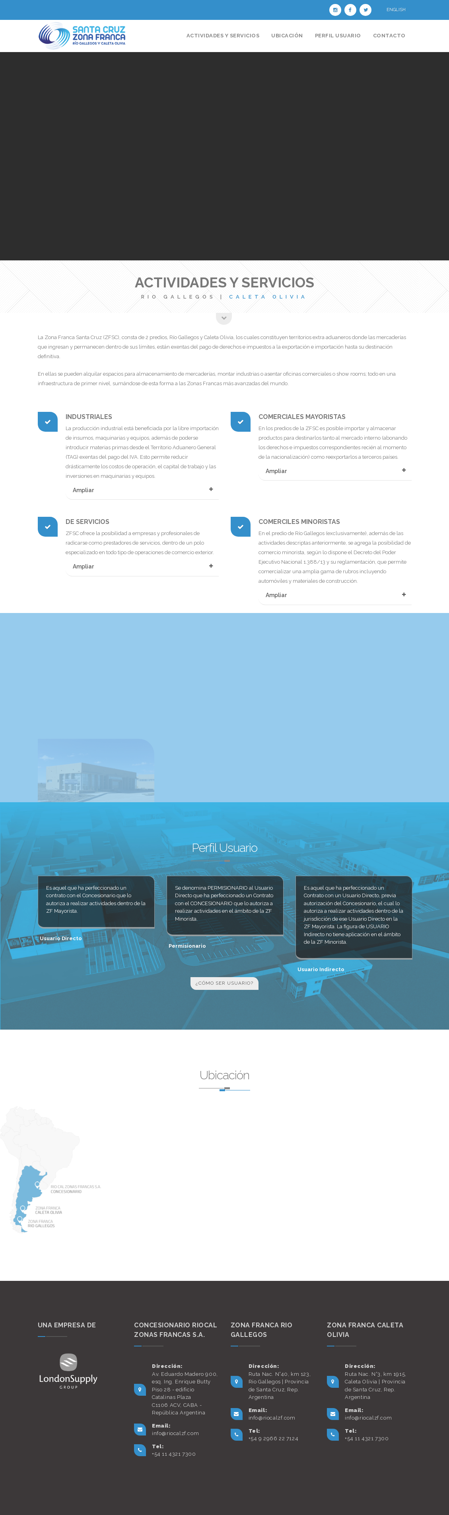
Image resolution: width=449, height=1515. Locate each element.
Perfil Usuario (338, 36)
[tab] (142, 495)
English (396, 9)
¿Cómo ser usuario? (224, 983)
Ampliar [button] (83, 490)
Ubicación (287, 36)
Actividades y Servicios (223, 36)
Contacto (389, 36)
